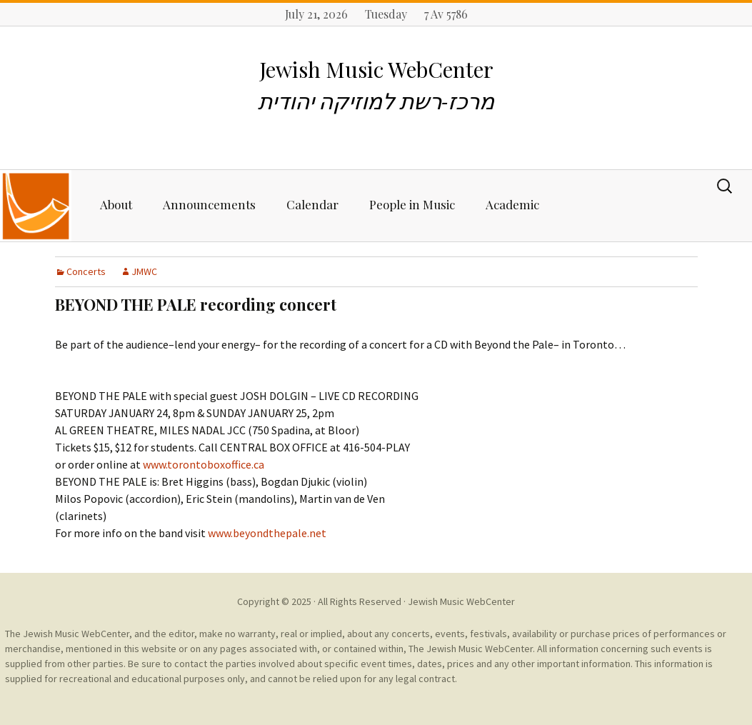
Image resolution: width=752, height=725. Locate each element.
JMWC (144, 271)
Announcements (209, 204)
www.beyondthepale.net (267, 533)
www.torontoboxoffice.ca (203, 464)
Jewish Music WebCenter (461, 601)
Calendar (312, 204)
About (116, 204)
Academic (512, 204)
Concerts (86, 271)
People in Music (412, 204)
